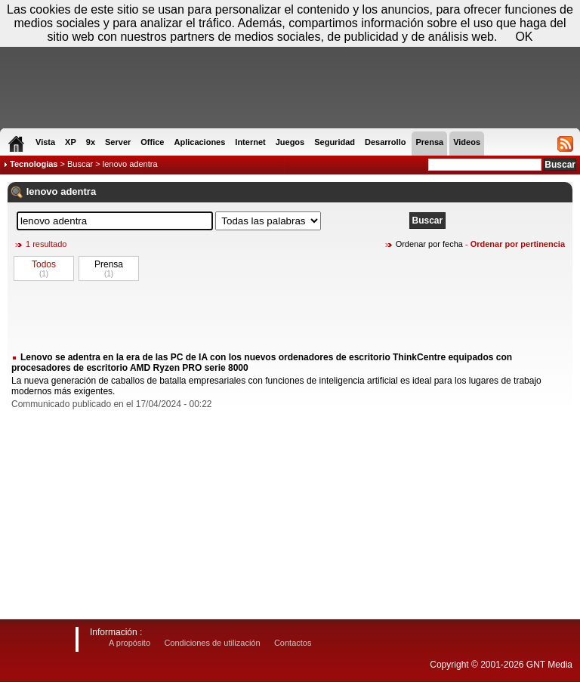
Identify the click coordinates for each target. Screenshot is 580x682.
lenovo (42, 191)
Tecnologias (33, 163)
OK (523, 36)
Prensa (108, 264)
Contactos (293, 642)
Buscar (80, 163)
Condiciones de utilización (212, 642)
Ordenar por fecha (429, 243)
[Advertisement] (290, 315)
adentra (78, 191)
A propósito (129, 642)
